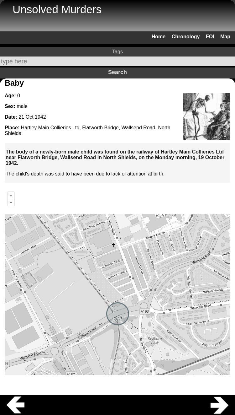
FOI (210, 36)
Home (158, 36)
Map (225, 36)
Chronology (186, 36)
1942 (40, 117)
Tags (117, 51)
